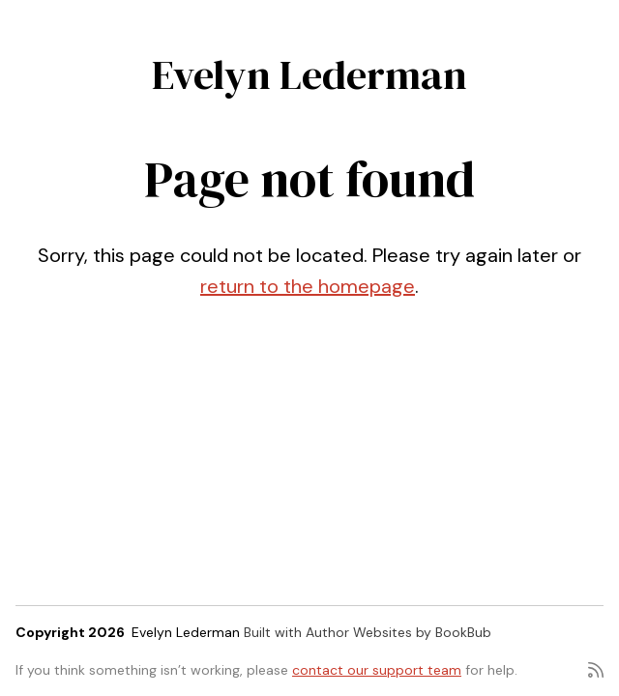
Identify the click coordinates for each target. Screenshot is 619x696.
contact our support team (376, 670)
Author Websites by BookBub (398, 632)
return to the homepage (307, 286)
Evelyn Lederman (309, 74)
